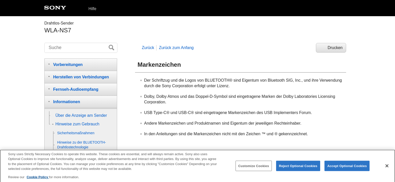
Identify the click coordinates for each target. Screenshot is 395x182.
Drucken (335, 48)
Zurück (148, 48)
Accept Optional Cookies (347, 167)
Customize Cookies (253, 167)
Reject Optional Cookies (298, 167)
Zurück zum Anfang (176, 48)
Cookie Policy (38, 179)
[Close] (386, 167)
